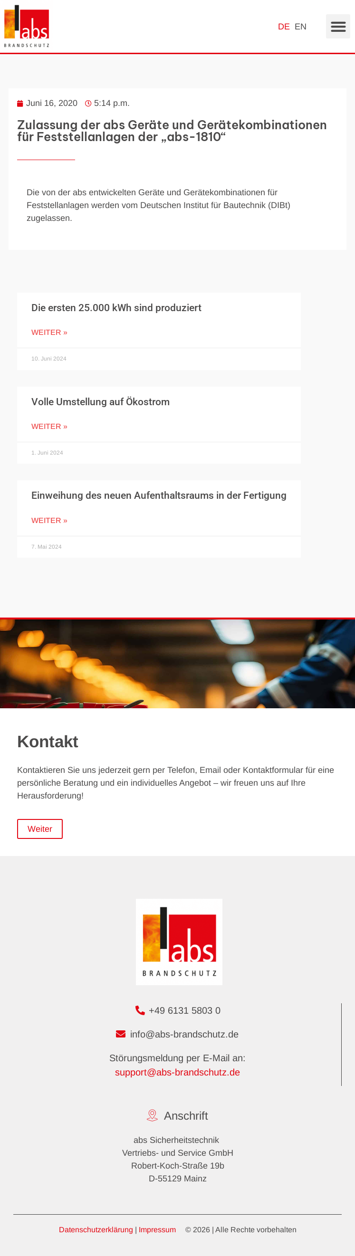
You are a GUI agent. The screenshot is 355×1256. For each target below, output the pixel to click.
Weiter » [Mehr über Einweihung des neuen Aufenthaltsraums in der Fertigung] (49, 520)
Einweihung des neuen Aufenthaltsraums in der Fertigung (159, 495)
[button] (338, 26)
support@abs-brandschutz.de (177, 1072)
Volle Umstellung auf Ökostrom (100, 402)
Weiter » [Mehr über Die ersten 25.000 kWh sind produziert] (49, 332)
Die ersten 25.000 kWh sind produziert (116, 308)
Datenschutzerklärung (96, 1230)
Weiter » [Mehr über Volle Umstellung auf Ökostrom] (49, 426)
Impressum (157, 1230)
